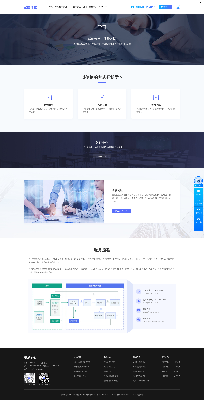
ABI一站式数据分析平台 (82, 362)
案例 (85, 11)
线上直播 (177, 367)
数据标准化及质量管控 (111, 376)
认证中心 (102, 156)
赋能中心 (99, 11)
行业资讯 (165, 371)
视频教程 (165, 367)
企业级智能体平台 (80, 376)
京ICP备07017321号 (106, 395)
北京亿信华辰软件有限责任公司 (87, 395)
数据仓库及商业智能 (111, 381)
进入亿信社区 (121, 211)
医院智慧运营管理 (139, 367)
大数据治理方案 (109, 362)
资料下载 (165, 362)
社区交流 (177, 362)
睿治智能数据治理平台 (81, 367)
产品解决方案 (48, 11)
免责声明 (140, 395)
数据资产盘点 (108, 371)
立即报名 (102, 3)
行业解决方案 (69, 11)
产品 (32, 11)
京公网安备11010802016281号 (125, 395)
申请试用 (184, 11)
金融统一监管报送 (139, 362)
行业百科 (165, 376)
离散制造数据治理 (139, 371)
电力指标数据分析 (139, 376)
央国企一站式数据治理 (141, 381)
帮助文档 (177, 371)
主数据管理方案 (109, 367)
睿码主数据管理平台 (81, 371)
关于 (125, 11)
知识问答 (177, 376)
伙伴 (113, 11)
